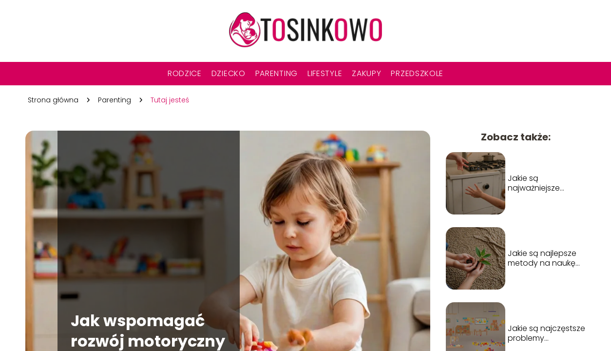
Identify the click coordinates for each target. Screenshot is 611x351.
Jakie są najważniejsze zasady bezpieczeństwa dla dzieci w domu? (546, 184)
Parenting (276, 73)
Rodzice (185, 73)
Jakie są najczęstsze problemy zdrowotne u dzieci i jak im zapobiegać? (546, 334)
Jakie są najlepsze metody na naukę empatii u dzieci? (542, 259)
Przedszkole (417, 73)
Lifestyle (324, 73)
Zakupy (366, 73)
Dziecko (228, 73)
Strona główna (53, 100)
